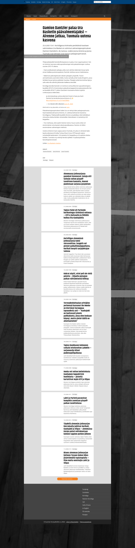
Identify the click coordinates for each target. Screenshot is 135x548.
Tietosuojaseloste (85, 522)
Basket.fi (28, 19)
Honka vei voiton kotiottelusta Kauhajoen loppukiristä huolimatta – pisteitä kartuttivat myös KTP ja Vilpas (77, 375)
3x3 (52, 2)
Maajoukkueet (44, 16)
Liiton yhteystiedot (72, 522)
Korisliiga (39, 2)
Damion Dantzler (47, 151)
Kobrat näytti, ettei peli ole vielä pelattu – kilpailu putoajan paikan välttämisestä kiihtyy (78, 276)
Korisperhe (53, 16)
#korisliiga (49, 100)
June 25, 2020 (68, 104)
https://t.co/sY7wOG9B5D (61, 100)
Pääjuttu (51, 160)
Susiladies (33, 2)
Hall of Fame (57, 2)
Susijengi (28, 2)
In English (63, 2)
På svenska (69, 2)
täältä (67, 107)
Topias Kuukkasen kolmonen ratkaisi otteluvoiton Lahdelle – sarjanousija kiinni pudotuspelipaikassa (77, 349)
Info (60, 16)
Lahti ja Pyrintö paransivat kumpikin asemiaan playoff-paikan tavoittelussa (76, 400)
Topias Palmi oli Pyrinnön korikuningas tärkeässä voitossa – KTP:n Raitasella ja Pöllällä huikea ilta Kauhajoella (78, 214)
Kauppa (74, 2)
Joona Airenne (56, 151)
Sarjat (35, 16)
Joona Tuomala (65, 151)
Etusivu (29, 16)
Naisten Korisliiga (46, 2)
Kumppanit (74, 16)
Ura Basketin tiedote (54, 143)
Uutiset (66, 16)
